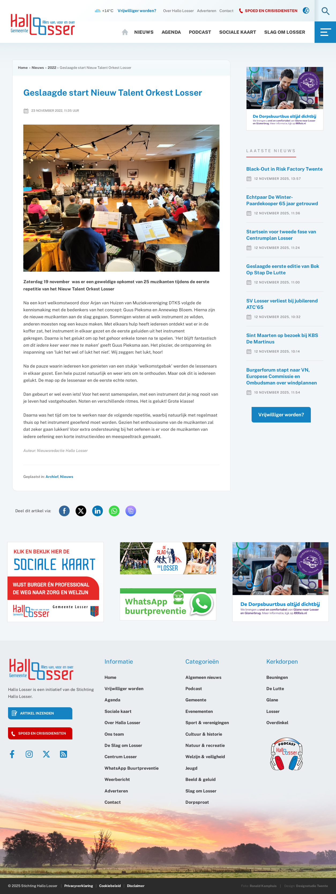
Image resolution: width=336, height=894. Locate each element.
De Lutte (275, 688)
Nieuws (144, 32)
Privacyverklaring (78, 886)
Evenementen (199, 711)
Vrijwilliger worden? (276, 425)
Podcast (200, 32)
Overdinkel (277, 722)
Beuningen (277, 677)
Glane (272, 699)
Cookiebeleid (110, 886)
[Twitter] (46, 754)
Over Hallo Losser (178, 11)
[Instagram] (29, 754)
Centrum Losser (120, 756)
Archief (52, 476)
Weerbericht (117, 779)
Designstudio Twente (312, 886)
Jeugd (191, 768)
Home (126, 32)
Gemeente (195, 699)
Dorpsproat (197, 802)
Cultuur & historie (203, 734)
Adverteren (206, 11)
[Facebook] (12, 754)
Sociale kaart (237, 32)
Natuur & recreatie (205, 745)
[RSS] (63, 754)
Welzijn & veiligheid (205, 756)
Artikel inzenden (37, 713)
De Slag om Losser (123, 745)
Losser (273, 711)
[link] (306, 10)
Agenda (171, 32)
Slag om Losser (284, 32)
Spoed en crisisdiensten (42, 733)
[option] (284, 99)
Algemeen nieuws (203, 677)
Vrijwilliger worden (123, 688)
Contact (226, 11)
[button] (325, 12)
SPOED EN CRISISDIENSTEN (271, 11)
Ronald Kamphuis (263, 886)
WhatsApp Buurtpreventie (131, 768)
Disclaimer (135, 886)
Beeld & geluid (200, 779)
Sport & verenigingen (207, 722)
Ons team (114, 734)
